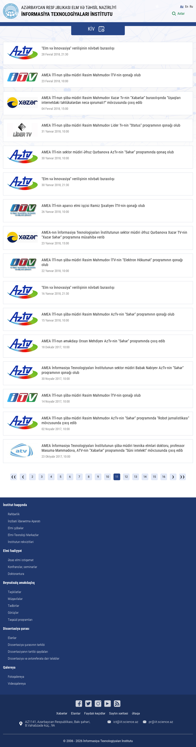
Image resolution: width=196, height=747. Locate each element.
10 (107, 476)
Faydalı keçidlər (94, 713)
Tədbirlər (13, 606)
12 (126, 476)
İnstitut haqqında (15, 505)
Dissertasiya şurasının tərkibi (26, 645)
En (186, 6)
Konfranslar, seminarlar (22, 567)
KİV (91, 28)
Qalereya (9, 667)
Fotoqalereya (16, 677)
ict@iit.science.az (125, 722)
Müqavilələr (15, 599)
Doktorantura (16, 574)
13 (135, 476)
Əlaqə (136, 713)
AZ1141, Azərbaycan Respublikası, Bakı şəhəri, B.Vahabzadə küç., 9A (57, 723)
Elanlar (12, 638)
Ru (191, 6)
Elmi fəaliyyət (12, 551)
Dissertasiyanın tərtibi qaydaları (28, 651)
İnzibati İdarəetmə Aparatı (24, 521)
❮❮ (13, 476)
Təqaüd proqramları (20, 620)
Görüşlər (13, 612)
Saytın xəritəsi (118, 713)
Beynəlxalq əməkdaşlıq (19, 583)
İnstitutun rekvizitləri (21, 542)
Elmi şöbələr (16, 528)
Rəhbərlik (14, 514)
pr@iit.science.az (161, 722)
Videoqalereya (17, 683)
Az (182, 6)
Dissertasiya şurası (16, 629)
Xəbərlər (61, 713)
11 (116, 476)
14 (144, 476)
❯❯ (182, 476)
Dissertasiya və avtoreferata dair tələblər (33, 658)
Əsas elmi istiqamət (20, 560)
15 (154, 476)
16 (163, 476)
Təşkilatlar (14, 592)
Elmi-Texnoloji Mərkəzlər (23, 535)
